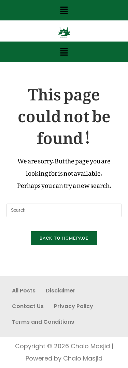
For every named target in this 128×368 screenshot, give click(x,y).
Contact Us (28, 306)
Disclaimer (60, 290)
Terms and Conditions (43, 322)
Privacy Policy (73, 306)
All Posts (23, 290)
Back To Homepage (64, 238)
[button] (64, 10)
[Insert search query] (64, 210)
